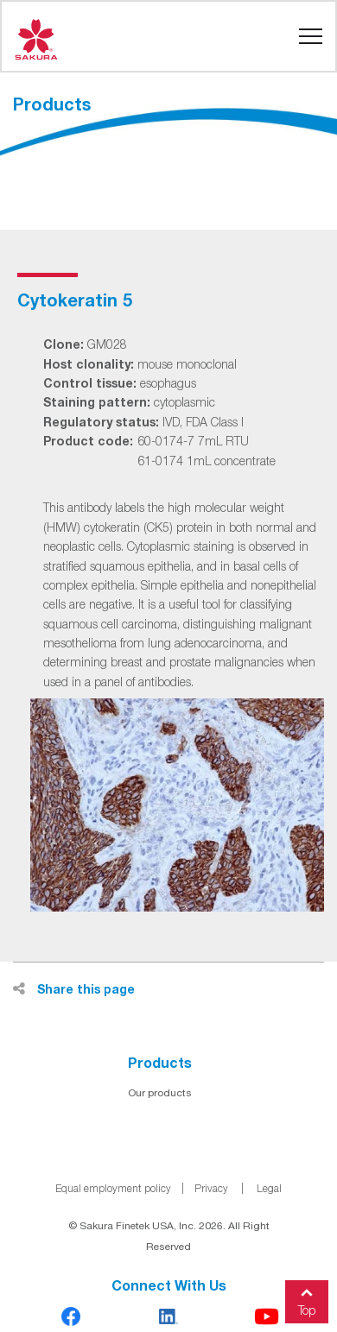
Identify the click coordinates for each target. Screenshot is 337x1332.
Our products (160, 1093)
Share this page (74, 989)
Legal (269, 1188)
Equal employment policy (113, 1188)
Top (306, 1298)
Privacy (211, 1188)
